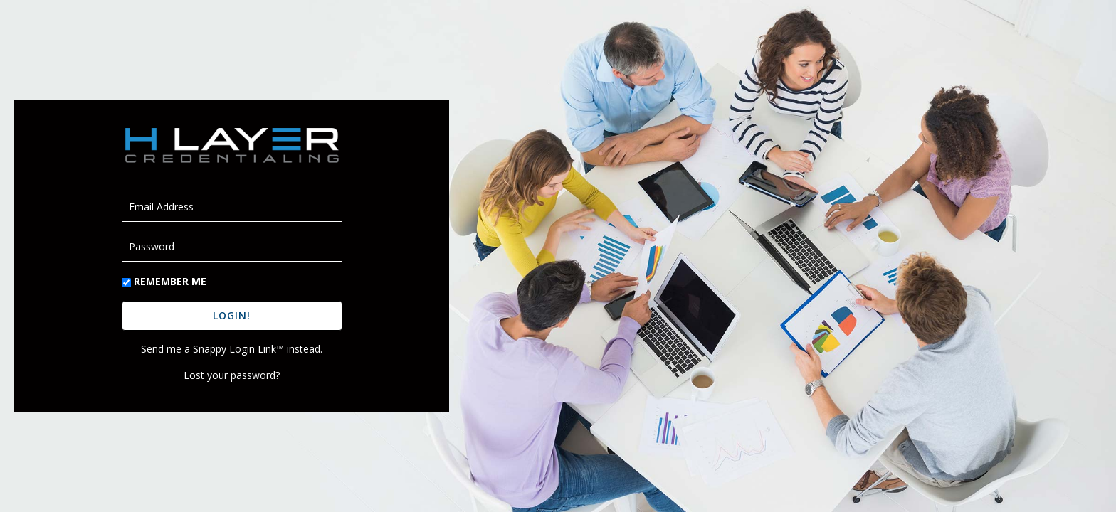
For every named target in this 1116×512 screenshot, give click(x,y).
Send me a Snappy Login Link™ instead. (231, 349)
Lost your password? (232, 375)
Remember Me (170, 281)
